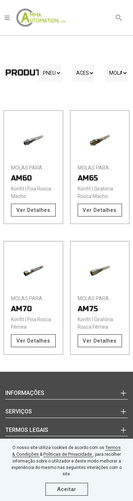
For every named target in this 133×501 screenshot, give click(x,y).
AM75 (88, 308)
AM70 (21, 308)
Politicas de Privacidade (68, 454)
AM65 (88, 178)
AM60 (21, 178)
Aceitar (66, 489)
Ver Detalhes (33, 210)
